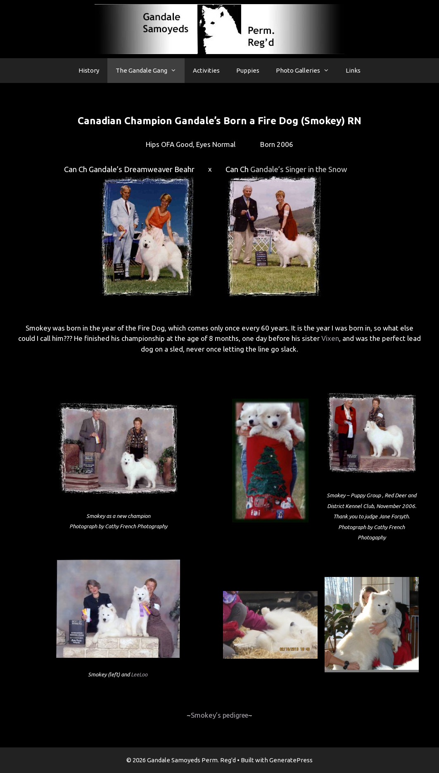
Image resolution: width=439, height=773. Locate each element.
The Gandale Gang (150, 70)
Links (353, 70)
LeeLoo (139, 674)
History (88, 70)
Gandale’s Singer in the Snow (298, 169)
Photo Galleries (306, 70)
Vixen (330, 338)
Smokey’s (219, 715)
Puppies (247, 70)
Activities (206, 70)
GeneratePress (291, 760)
